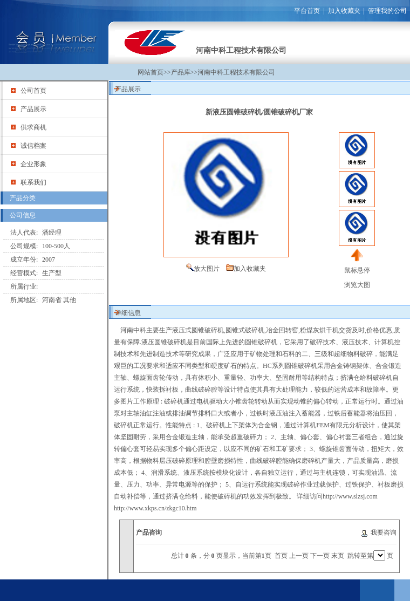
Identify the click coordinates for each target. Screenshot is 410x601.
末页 (337, 555)
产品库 (180, 72)
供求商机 (33, 127)
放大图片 (207, 268)
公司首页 (33, 90)
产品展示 (33, 109)
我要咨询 (384, 532)
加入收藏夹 (344, 11)
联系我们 (33, 182)
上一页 (299, 555)
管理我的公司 (387, 11)
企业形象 (33, 164)
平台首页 (307, 11)
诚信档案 (33, 145)
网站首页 (150, 72)
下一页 (320, 555)
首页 (281, 555)
